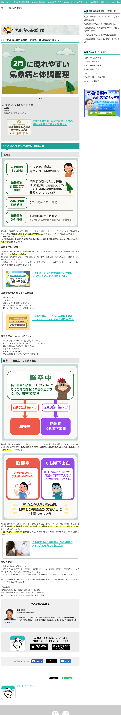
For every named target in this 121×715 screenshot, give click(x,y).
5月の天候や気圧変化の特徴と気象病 (100, 24)
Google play (61, 646)
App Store (39, 646)
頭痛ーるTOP (6, 2)
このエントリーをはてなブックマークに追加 (65, 661)
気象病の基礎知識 (38, 2)
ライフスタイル (91, 73)
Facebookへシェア (37, 661)
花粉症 (6, 108)
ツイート (51, 661)
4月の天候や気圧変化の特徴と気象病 (100, 35)
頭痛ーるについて (107, 2)
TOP (3, 8)
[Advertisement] (40, 18)
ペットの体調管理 (91, 2)
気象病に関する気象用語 (73, 2)
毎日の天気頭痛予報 (92, 58)
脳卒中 (6, 110)
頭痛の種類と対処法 (92, 65)
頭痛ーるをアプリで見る (17, 693)
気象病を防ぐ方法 (54, 2)
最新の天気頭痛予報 (21, 2)
